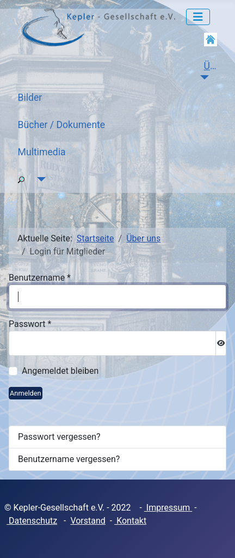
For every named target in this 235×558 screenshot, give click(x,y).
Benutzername (40, 277)
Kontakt (130, 520)
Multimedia (42, 152)
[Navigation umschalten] (198, 17)
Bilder (30, 97)
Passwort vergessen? (59, 437)
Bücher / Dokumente (62, 124)
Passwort (30, 324)
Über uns (215, 65)
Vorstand (87, 520)
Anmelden (25, 393)
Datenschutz (32, 520)
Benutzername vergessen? (69, 459)
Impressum (168, 507)
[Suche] (39, 179)
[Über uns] (202, 77)
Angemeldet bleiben (60, 371)
